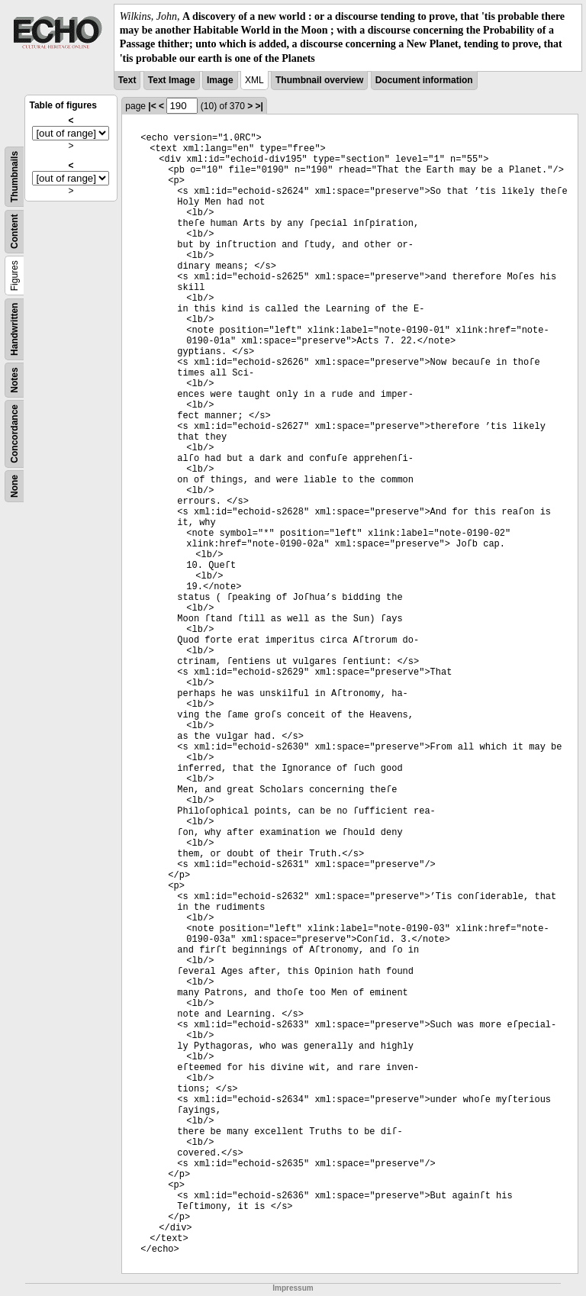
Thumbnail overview (319, 80)
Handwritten (14, 328)
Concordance (14, 434)
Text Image (171, 80)
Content (14, 231)
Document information (424, 80)
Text (127, 80)
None (14, 486)
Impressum (292, 1288)
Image (220, 80)
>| (259, 106)
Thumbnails (14, 176)
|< (152, 106)
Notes (14, 379)
